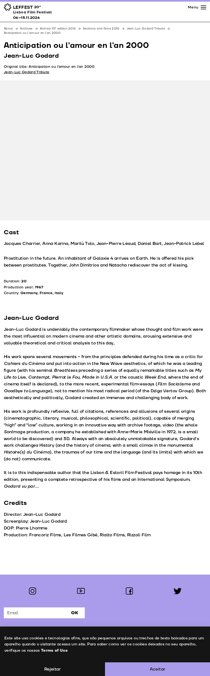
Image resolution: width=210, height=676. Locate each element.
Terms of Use (54, 650)
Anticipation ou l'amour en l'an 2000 (32, 33)
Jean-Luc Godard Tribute (146, 29)
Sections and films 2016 (101, 29)
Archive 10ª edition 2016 (58, 29)
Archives (26, 29)
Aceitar (157, 669)
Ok (74, 613)
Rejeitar (52, 669)
